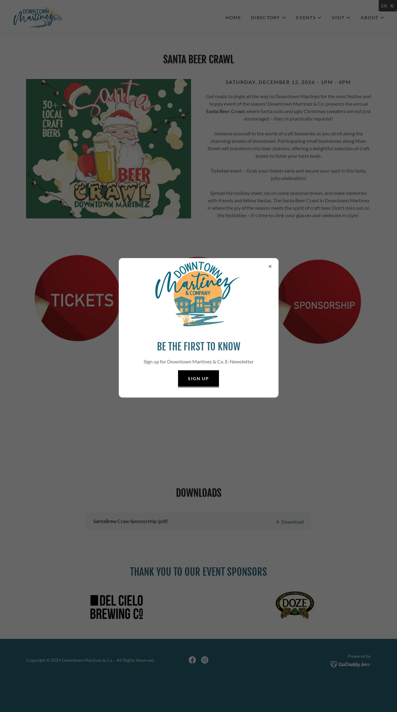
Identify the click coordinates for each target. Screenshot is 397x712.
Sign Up (198, 378)
